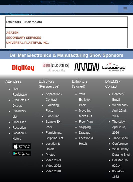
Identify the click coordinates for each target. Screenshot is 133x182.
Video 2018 (53, 171)
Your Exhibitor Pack (85, 99)
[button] (125, 9)
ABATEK (12, 33)
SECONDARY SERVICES (23, 38)
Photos (50, 154)
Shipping (85, 127)
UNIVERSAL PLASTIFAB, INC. (27, 43)
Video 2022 (53, 165)
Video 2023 (53, 160)
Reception (19, 127)
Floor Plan (19, 122)
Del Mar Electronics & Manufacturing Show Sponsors (66, 55)
